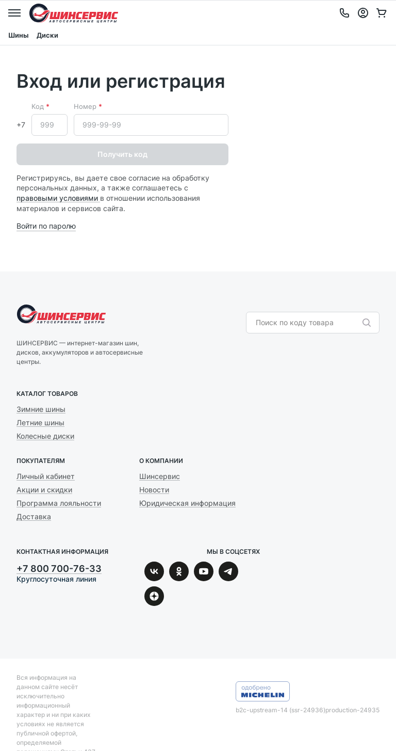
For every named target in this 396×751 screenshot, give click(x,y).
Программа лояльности (58, 503)
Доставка (33, 516)
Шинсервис (74, 13)
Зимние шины (40, 409)
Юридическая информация (187, 503)
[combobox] (307, 322)
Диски (47, 35)
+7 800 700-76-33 (59, 568)
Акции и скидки (44, 489)
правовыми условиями (58, 198)
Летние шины (40, 422)
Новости (154, 489)
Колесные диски (45, 436)
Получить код (122, 154)
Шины (18, 35)
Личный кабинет (45, 476)
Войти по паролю (46, 225)
